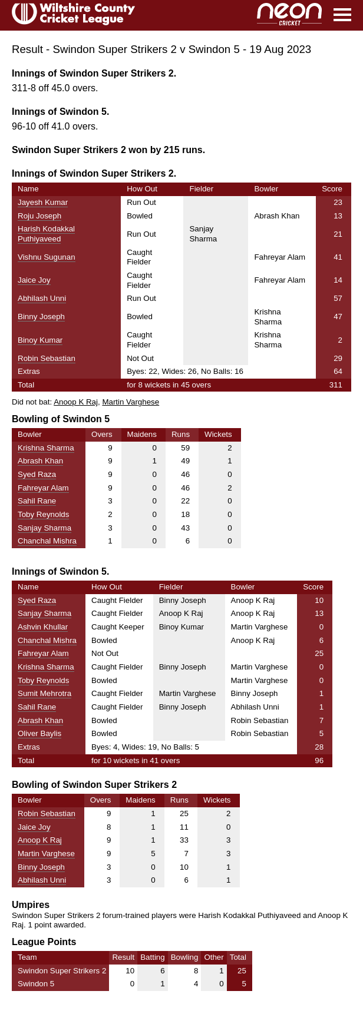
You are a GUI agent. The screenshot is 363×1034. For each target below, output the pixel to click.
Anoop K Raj (76, 401)
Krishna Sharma (46, 447)
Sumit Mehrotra (44, 693)
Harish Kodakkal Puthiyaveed (46, 233)
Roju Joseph (39, 215)
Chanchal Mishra (47, 540)
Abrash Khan (40, 460)
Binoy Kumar (40, 340)
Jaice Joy (34, 280)
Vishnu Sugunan (46, 257)
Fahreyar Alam (43, 487)
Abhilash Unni (42, 298)
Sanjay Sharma (44, 527)
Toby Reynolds (43, 514)
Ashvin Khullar (43, 626)
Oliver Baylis (39, 733)
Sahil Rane (37, 500)
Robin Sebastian (46, 358)
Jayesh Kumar (43, 202)
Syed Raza (37, 474)
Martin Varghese (130, 401)
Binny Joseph (41, 316)
